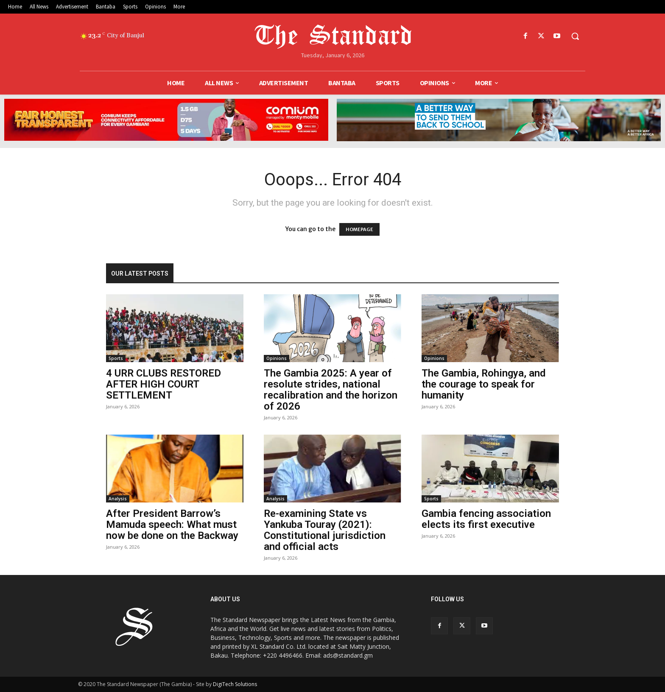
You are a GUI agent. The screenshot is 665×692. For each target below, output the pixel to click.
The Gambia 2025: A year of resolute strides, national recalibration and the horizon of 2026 (330, 389)
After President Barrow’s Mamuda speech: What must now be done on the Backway (172, 524)
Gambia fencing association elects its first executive (486, 519)
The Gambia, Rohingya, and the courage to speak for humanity (483, 384)
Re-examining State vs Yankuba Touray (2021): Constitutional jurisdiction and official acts (325, 530)
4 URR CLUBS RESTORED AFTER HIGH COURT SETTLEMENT (163, 384)
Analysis (118, 499)
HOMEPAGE (359, 229)
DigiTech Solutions (235, 684)
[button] (575, 36)
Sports (116, 358)
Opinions (276, 358)
